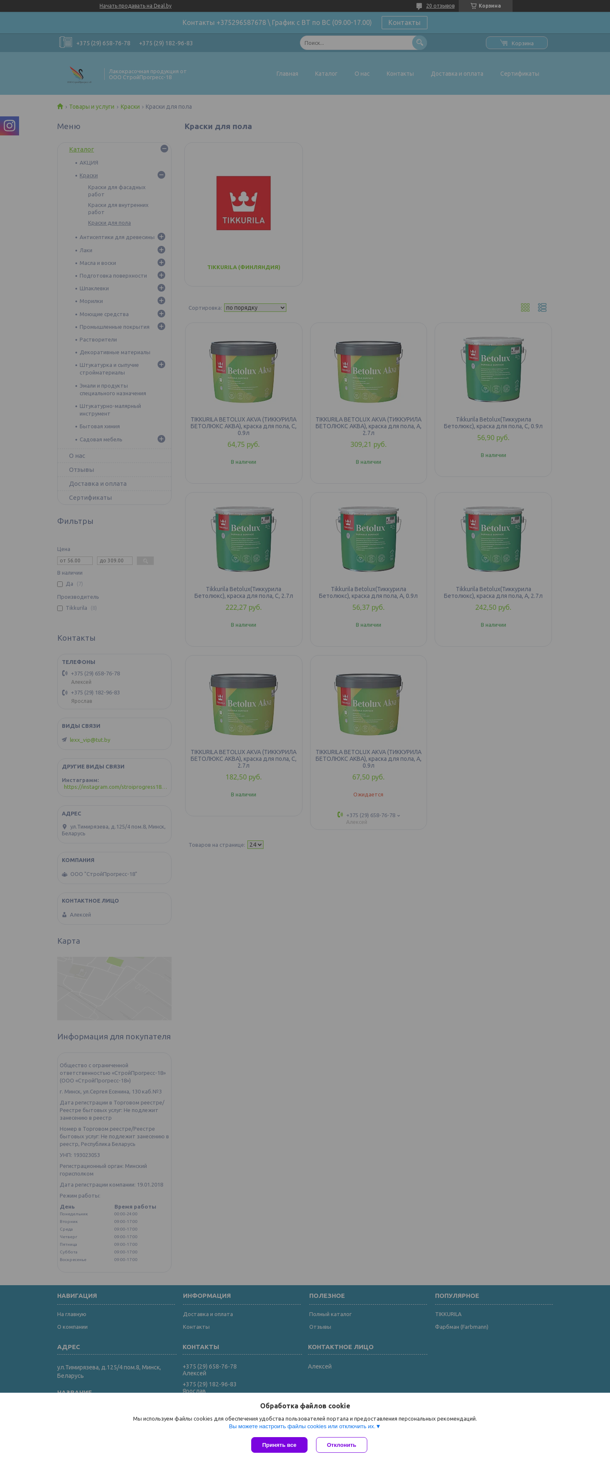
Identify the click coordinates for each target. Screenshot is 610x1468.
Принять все (279, 1445)
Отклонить (341, 1445)
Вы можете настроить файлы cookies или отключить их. (302, 1426)
